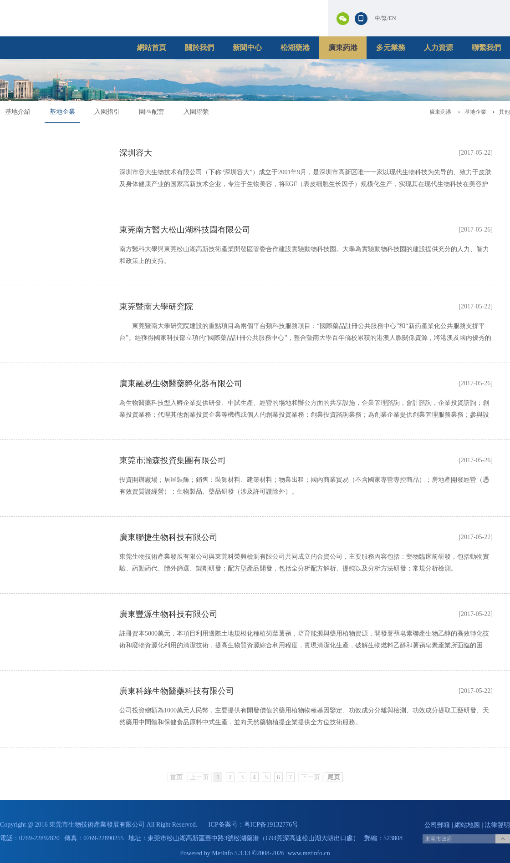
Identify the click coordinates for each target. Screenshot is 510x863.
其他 (504, 112)
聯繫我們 (486, 47)
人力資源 (438, 47)
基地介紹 (18, 111)
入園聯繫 (196, 111)
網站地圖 (467, 825)
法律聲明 (497, 825)
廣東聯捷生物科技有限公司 (168, 537)
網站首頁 (151, 47)
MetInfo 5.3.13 (231, 853)
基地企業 (62, 111)
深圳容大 (135, 152)
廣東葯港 (342, 47)
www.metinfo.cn (309, 853)
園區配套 (151, 111)
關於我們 (199, 47)
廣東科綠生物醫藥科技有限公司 (176, 691)
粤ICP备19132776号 (271, 824)
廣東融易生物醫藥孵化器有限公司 (180, 383)
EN (392, 18)
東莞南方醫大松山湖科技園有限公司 (184, 229)
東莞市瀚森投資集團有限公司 (172, 460)
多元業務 (390, 47)
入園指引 (107, 111)
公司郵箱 (437, 825)
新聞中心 (247, 47)
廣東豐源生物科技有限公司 (168, 614)
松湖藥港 (295, 47)
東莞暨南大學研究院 (156, 306)
